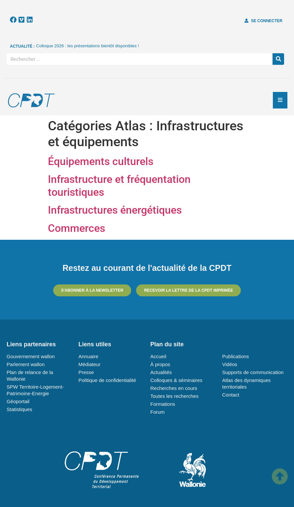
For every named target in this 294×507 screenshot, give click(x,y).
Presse (86, 372)
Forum (157, 412)
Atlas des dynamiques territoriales (246, 383)
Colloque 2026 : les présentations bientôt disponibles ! (87, 45)
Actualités (161, 372)
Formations (162, 404)
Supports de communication (253, 372)
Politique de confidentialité (107, 380)
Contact (230, 395)
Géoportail (18, 401)
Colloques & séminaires (176, 380)
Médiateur (90, 364)
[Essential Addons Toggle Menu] (280, 100)
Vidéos (230, 364)
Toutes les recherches (174, 396)
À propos (160, 364)
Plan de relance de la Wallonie (30, 375)
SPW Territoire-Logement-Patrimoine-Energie (35, 390)
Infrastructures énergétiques (115, 210)
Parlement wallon (26, 364)
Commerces (76, 228)
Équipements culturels (100, 161)
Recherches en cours (173, 388)
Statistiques (19, 409)
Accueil (158, 356)
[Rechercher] (278, 59)
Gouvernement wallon (31, 356)
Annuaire (88, 356)
